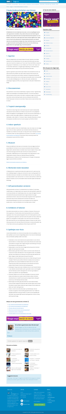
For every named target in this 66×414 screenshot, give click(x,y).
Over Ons (50, 395)
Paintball (46, 58)
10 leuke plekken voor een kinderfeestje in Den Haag (20, 313)
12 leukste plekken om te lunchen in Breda (32, 355)
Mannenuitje (42, 4)
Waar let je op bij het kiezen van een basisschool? (19, 310)
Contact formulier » (39, 404)
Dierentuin (47, 35)
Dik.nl (27, 412)
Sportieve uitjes (48, 61)
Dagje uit (16, 1)
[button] (57, 1)
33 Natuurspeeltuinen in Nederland (13, 355)
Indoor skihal (47, 56)
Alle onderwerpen (51, 397)
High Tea (46, 53)
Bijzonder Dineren (48, 50)
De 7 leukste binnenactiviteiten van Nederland (18, 304)
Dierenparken (8, 4)
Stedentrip (53, 4)
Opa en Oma (47, 86)
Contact (49, 399)
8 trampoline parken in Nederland (16, 311)
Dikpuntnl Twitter (27, 404)
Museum (46, 40)
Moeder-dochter (48, 76)
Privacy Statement (51, 400)
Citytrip (46, 63)
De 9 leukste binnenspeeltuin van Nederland (18, 306)
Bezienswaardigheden (35, 4)
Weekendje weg (48, 4)
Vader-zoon (47, 73)
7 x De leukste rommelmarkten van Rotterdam (12, 360)
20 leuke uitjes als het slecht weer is (16, 308)
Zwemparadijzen (15, 4)
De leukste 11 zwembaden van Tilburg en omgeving (32, 360)
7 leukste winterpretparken (14, 365)
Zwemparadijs (47, 48)
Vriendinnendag (48, 94)
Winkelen (46, 45)
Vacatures (50, 402)
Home (49, 392)
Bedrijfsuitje (28, 4)
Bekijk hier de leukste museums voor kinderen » (16, 162)
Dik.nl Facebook (26, 400)
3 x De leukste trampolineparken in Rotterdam (31, 364)
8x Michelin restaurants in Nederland (32, 350)
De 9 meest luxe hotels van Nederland (14, 350)
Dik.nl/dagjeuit (13, 393)
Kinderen (46, 81)
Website (9, 336)
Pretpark (46, 32)
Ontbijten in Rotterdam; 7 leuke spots (32, 369)
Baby (46, 84)
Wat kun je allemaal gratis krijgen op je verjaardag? (13, 369)
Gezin (46, 71)
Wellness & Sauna (48, 43)
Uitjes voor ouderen (22, 4)
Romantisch (47, 89)
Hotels (57, 4)
